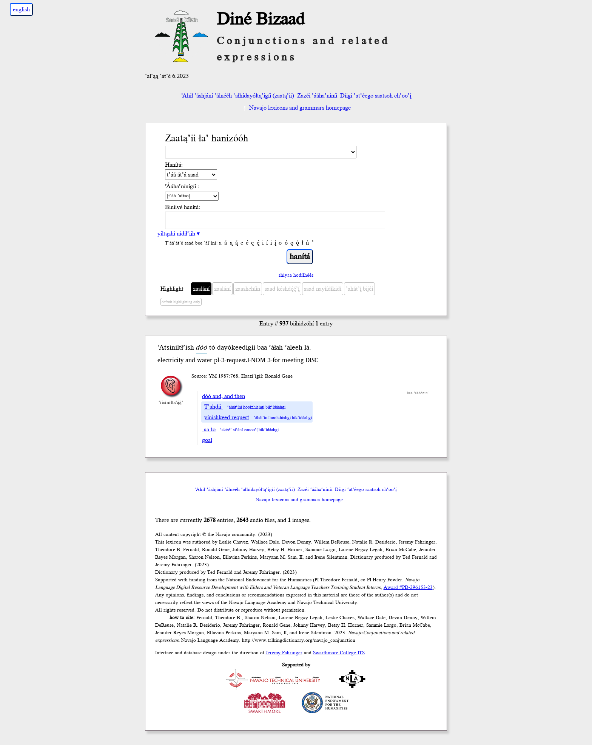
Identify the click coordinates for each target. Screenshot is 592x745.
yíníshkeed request (226, 417)
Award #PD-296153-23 (408, 587)
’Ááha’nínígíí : (182, 186)
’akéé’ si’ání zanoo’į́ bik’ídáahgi (249, 430)
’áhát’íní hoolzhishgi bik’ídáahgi (256, 407)
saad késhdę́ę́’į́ (282, 288)
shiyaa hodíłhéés (296, 275)
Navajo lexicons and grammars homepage (296, 107)
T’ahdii (213, 406)
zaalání (201, 288)
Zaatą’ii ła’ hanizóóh (206, 138)
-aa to (209, 429)
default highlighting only (181, 302)
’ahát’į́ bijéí (359, 288)
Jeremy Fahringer (284, 653)
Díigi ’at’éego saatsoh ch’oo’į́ (375, 95)
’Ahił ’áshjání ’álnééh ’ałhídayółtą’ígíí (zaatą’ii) (237, 95)
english (21, 9)
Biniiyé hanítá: (182, 207)
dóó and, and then (223, 396)
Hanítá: (174, 164)
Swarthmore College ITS (339, 653)
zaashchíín (247, 288)
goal (207, 440)
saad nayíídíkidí (322, 288)
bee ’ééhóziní (418, 393)
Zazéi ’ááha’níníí (317, 95)
